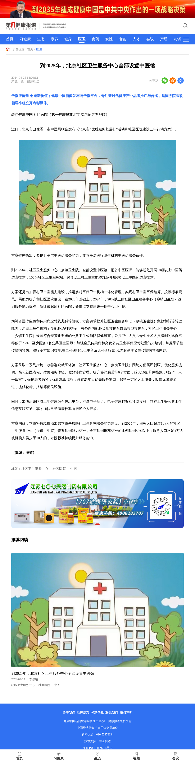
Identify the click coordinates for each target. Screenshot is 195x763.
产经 (164, 39)
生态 (41, 39)
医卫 (82, 39)
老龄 (123, 39)
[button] (97, 524)
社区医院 (59, 468)
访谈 (177, 39)
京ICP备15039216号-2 (97, 748)
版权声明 (126, 712)
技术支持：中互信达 (97, 741)
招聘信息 (97, 712)
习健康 (25, 39)
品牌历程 (83, 712)
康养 (54, 39)
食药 (95, 39)
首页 (9, 39)
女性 (109, 39)
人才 (136, 39)
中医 (73, 468)
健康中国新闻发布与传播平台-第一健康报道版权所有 (97, 721)
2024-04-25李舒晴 (24, 679)
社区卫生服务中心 (34, 468)
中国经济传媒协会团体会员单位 (97, 727)
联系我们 (111, 712)
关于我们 (69, 712)
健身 (68, 39)
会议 (150, 39)
